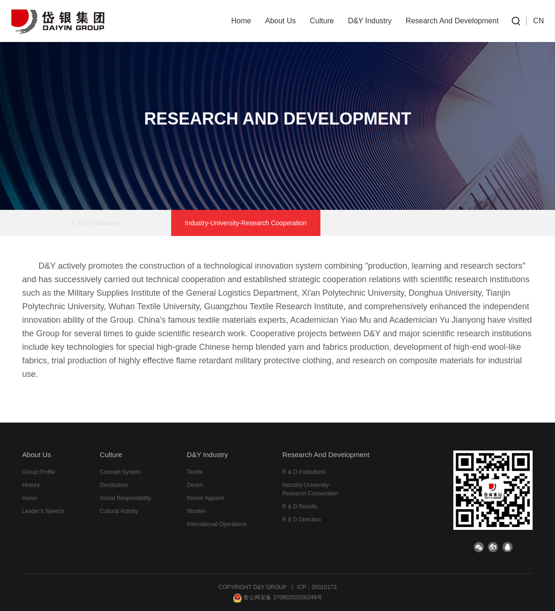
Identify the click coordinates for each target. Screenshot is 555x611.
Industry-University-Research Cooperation (246, 223)
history (31, 485)
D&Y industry (370, 21)
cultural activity (119, 511)
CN (538, 21)
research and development (452, 21)
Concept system (120, 472)
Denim (195, 485)
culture (322, 21)
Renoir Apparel (205, 498)
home (241, 21)
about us (280, 21)
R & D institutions (131, 223)
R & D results (354, 223)
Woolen (196, 511)
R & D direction (424, 223)
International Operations (217, 524)
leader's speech (43, 511)
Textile (195, 472)
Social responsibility (125, 498)
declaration (114, 485)
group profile (39, 472)
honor (30, 498)
